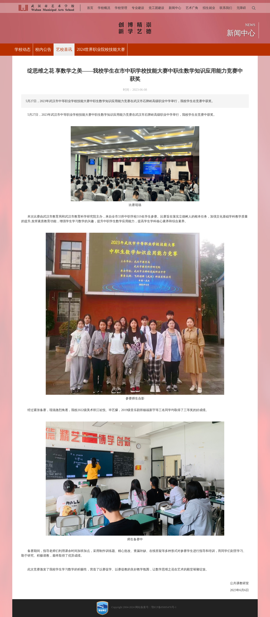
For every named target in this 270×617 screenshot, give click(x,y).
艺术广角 (192, 8)
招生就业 (209, 8)
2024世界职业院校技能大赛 (101, 49)
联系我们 (226, 8)
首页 (90, 8)
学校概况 (104, 8)
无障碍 (241, 8)
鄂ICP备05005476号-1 (164, 607)
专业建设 (138, 8)
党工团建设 (156, 8)
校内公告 (43, 49)
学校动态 (23, 49)
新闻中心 (175, 8)
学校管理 (121, 8)
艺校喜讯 (64, 49)
